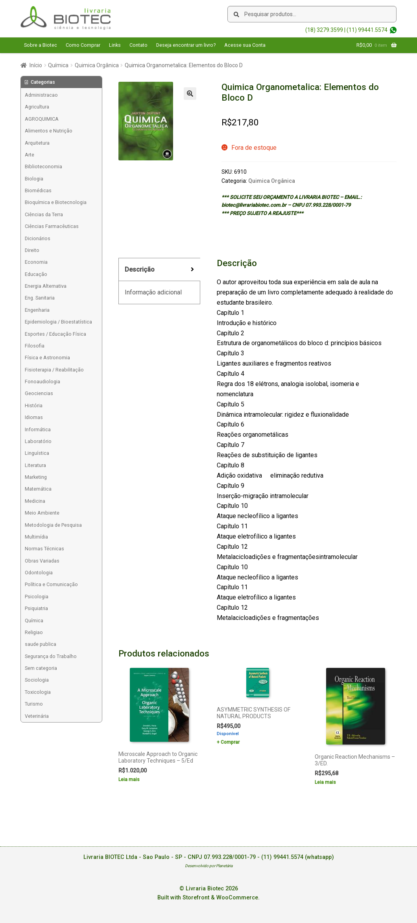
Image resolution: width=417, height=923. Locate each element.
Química (58, 65)
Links (115, 45)
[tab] (159, 269)
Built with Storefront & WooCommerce (207, 897)
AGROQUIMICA (42, 119)
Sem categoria (41, 668)
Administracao (41, 95)
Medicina (35, 501)
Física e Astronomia (47, 357)
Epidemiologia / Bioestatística (58, 322)
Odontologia (39, 572)
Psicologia (36, 596)
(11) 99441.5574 (367, 30)
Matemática (38, 489)
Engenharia (37, 310)
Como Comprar (83, 45)
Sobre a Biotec (40, 45)
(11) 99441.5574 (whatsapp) (297, 857)
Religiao (34, 632)
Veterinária (37, 716)
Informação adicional (153, 292)
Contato (138, 45)
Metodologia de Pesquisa (53, 525)
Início (36, 65)
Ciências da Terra (44, 214)
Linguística (37, 453)
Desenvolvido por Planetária (208, 866)
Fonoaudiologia (42, 381)
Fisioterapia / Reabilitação (54, 370)
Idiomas (34, 417)
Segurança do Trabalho (51, 656)
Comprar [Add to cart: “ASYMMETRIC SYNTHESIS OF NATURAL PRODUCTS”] (230, 742)
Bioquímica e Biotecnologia (56, 202)
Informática (38, 429)
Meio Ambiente (42, 513)
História (33, 405)
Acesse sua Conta (245, 45)
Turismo (34, 704)
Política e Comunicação (51, 584)
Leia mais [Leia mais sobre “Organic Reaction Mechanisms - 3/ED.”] (325, 782)
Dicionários (37, 238)
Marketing (36, 477)
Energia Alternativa (45, 286)
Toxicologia (38, 692)
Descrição (140, 269)
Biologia (34, 179)
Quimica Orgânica (97, 65)
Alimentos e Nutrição (48, 131)
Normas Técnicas (44, 549)
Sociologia (37, 680)
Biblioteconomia (43, 166)
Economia (36, 262)
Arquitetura (37, 143)
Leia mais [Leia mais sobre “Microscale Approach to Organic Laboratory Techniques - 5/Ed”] (129, 779)
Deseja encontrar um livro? (186, 45)
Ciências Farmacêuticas (52, 226)
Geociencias (39, 393)
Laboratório (38, 441)
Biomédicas (38, 190)
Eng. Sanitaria (40, 298)
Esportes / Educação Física (55, 334)
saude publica (40, 644)
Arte (29, 155)
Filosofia (34, 346)
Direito (32, 250)
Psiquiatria (36, 608)
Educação (36, 274)
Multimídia (36, 537)
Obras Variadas (42, 561)
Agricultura (37, 107)
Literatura (35, 465)
